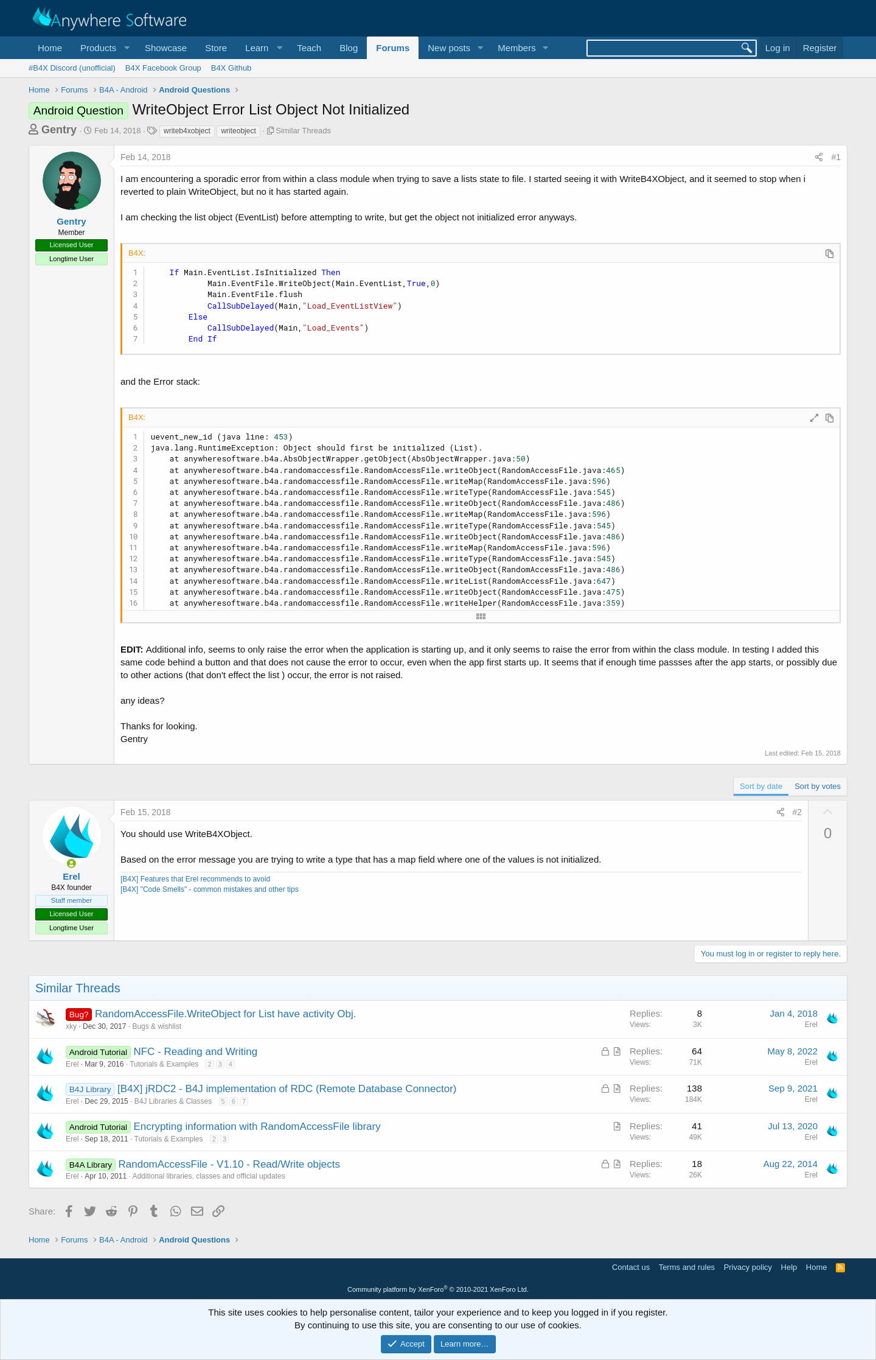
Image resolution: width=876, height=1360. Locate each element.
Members (517, 48)
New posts (449, 48)
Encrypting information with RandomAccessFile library (256, 1126)
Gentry (59, 130)
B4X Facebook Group (163, 67)
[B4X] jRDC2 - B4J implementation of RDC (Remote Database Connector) (286, 1089)
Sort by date (761, 786)
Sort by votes (817, 786)
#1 (836, 157)
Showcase (166, 48)
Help (789, 1267)
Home (50, 48)
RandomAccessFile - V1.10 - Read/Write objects (229, 1164)
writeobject (238, 131)
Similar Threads (303, 130)
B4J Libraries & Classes (173, 1101)
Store (216, 48)
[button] (103, 48)
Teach (309, 48)
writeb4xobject (187, 131)
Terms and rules (687, 1267)
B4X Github (231, 67)
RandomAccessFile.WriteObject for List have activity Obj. (225, 1014)
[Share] (819, 158)
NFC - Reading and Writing (195, 1051)
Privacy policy (748, 1267)
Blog (348, 48)
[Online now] (71, 863)
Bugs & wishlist (156, 1026)
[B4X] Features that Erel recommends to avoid (195, 879)
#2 (797, 812)
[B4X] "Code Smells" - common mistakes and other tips (209, 889)
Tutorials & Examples (164, 1064)
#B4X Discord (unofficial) (72, 67)
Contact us (631, 1267)
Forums (392, 48)
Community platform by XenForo (438, 1289)
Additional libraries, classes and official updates (208, 1176)
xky (71, 1026)
